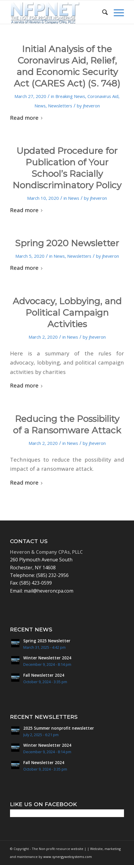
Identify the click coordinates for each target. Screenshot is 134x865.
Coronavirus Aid (102, 96)
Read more (27, 117)
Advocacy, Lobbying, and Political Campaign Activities (67, 313)
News (40, 106)
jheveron (91, 106)
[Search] (102, 12)
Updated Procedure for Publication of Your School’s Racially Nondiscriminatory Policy (67, 168)
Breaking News (70, 96)
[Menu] (116, 12)
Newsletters (60, 106)
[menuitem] (102, 12)
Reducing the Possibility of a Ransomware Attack (67, 424)
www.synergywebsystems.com (67, 856)
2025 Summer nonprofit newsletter (58, 728)
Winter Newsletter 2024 (47, 658)
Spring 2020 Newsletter (67, 243)
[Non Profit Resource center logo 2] (55, 12)
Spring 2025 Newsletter (46, 640)
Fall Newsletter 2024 (43, 675)
